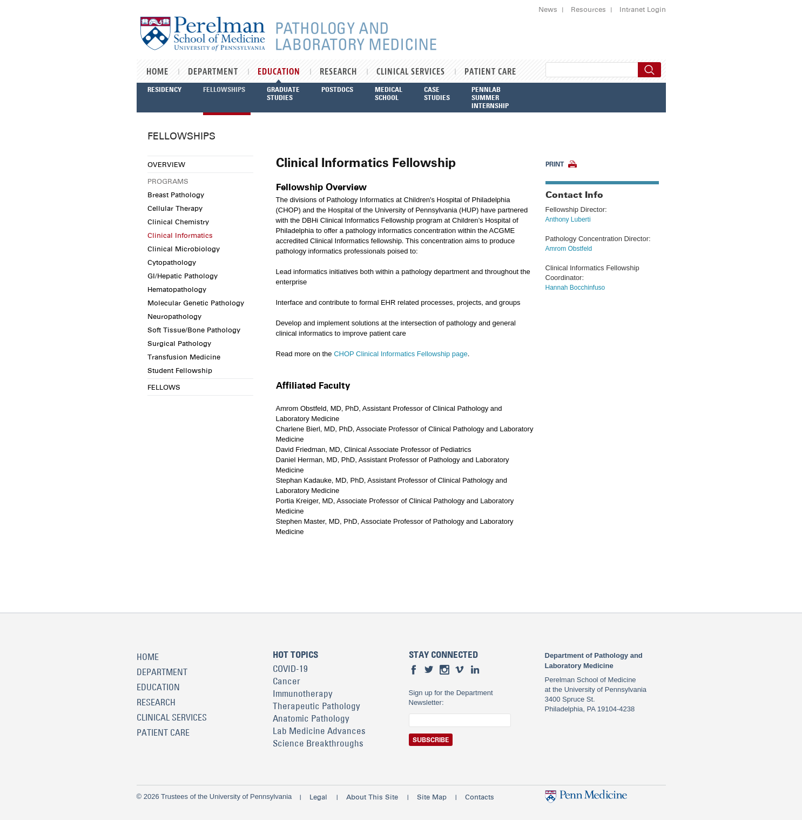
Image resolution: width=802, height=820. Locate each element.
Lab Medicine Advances (319, 730)
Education (279, 71)
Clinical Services (410, 71)
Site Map (432, 796)
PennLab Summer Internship (490, 97)
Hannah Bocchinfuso (575, 287)
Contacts (479, 796)
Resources (588, 9)
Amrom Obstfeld (568, 248)
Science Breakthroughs (318, 743)
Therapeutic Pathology (316, 706)
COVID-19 (290, 668)
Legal (318, 796)
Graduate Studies (283, 93)
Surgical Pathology (179, 343)
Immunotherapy (303, 693)
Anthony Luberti (568, 219)
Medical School (388, 93)
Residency (164, 89)
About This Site (372, 796)
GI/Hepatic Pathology (182, 275)
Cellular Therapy (175, 208)
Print (554, 164)
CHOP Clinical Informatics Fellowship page (401, 354)
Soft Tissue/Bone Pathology (193, 329)
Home (157, 71)
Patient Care (490, 71)
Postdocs (337, 89)
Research (338, 71)
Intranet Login (642, 9)
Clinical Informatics (180, 235)
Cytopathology (171, 262)
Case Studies (437, 93)
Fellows (163, 387)
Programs (167, 181)
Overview (166, 164)
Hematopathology (176, 289)
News (547, 9)
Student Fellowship (179, 370)
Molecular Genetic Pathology (195, 302)
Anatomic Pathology (311, 718)
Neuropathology (174, 316)
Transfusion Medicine (183, 356)
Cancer (286, 681)
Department (213, 71)
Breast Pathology (175, 194)
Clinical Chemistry (178, 221)
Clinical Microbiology (183, 248)
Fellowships (224, 89)
